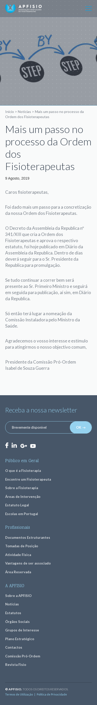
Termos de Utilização (19, 694)
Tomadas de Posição (21, 546)
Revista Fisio (15, 665)
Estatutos (13, 613)
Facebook (6, 445)
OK (78, 427)
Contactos (13, 647)
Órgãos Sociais (17, 622)
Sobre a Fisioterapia (21, 488)
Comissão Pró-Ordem (22, 656)
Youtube (33, 445)
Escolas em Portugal (21, 514)
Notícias (24, 111)
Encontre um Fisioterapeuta (28, 479)
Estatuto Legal (17, 505)
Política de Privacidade (52, 694)
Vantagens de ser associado (28, 563)
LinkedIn (14, 445)
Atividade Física (18, 555)
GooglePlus (23, 446)
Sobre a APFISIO (18, 596)
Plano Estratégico (19, 639)
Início (9, 111)
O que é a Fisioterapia (23, 471)
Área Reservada (18, 572)
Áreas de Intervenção (22, 497)
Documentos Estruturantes (27, 537)
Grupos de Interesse (22, 630)
